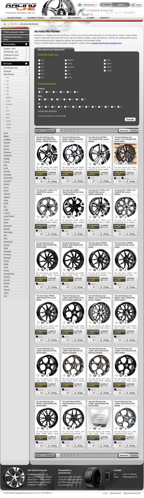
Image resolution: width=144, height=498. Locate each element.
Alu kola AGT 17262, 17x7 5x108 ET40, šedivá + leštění (46, 192)
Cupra (6, 146)
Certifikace (56, 18)
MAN (6, 222)
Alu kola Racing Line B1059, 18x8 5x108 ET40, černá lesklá (72, 245)
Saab (6, 264)
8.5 (71, 99)
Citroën (7, 143)
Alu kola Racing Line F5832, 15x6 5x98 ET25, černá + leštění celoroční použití (46, 140)
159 (41, 74)
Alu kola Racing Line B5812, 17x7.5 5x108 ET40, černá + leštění (99, 298)
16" (48, 92)
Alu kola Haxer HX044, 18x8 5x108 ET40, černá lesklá (72, 404)
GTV (68, 74)
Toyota (7, 290)
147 (41, 67)
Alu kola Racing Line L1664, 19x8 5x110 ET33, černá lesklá (46, 351)
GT (67, 71)
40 (113, 107)
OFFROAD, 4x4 (11, 52)
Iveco (6, 191)
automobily (72, 482)
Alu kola (7, 63)
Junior (68, 77)
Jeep (6, 200)
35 (87, 107)
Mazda (7, 229)
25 (40, 107)
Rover (6, 261)
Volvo (6, 293)
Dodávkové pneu (11, 55)
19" (69, 92)
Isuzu (6, 187)
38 (107, 107)
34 (81, 107)
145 (41, 60)
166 (41, 77)
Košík (138, 5)
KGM (6, 203)
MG (5, 235)
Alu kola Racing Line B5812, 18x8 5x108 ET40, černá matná (125, 298)
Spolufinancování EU (132, 493)
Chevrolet (8, 178)
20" (76, 92)
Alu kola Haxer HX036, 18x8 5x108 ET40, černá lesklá (46, 298)
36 (94, 107)
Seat (6, 267)
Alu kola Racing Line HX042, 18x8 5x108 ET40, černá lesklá (46, 404)
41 (119, 107)
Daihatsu (8, 155)
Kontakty (104, 18)
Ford (6, 168)
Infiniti (6, 184)
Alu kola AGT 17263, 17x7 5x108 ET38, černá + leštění (125, 192)
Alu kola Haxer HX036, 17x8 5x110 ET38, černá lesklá (124, 245)
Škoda (6, 283)
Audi (6, 133)
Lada (6, 210)
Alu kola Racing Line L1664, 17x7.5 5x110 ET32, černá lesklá (125, 351)
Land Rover (9, 216)
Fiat (5, 165)
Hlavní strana (14, 18)
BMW (6, 136)
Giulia (68, 64)
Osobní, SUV (10, 48)
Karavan (7, 71)
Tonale (107, 71)
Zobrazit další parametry (47, 111)
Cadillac (7, 139)
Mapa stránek (115, 493)
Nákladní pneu (10, 58)
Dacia (6, 149)
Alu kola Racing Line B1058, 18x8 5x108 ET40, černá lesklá (46, 245)
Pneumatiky (9, 44)
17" (55, 92)
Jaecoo (7, 194)
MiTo (107, 60)
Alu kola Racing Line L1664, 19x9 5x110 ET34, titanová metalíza (98, 351)
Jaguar (7, 197)
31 (53, 107)
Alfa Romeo (9, 74)
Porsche (7, 254)
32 (60, 107)
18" (62, 92)
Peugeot (7, 251)
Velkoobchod (89, 5)
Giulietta (69, 67)
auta (42, 477)
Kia (5, 207)
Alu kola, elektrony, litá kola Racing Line (19, 8)
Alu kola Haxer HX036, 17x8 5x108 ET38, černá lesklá (98, 245)
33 (74, 107)
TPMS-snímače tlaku (13, 32)
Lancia (7, 213)
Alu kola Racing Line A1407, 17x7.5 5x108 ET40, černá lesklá (126, 139)
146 (41, 64)
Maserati (8, 226)
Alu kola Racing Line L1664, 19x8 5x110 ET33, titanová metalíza (72, 351)
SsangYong (9, 274)
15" (41, 92)
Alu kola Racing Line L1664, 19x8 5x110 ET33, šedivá (125, 404)
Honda (7, 171)
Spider (107, 64)
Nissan (7, 245)
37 (100, 107)
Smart (6, 270)
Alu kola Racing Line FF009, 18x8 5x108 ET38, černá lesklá (98, 404)
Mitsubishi (8, 242)
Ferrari (7, 162)
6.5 (46, 99)
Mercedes (8, 232)
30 (47, 107)
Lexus (6, 219)
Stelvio (108, 67)
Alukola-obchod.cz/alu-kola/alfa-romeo (106, 43)
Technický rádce (35, 18)
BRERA (69, 60)
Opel (6, 248)
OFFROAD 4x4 (10, 68)
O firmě (90, 18)
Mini (5, 238)
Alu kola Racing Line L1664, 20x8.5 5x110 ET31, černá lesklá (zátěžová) (73, 298)
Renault (7, 258)
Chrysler (7, 181)
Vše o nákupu (74, 18)
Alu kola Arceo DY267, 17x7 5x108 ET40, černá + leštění (98, 139)
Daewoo (7, 152)
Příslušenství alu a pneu (12, 38)
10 (83, 99)
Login (105, 493)
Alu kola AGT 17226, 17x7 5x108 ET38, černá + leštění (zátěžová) (99, 192)
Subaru (7, 277)
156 (41, 71)
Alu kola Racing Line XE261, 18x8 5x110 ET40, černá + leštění (72, 139)
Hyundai (7, 175)
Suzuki (7, 280)
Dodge (7, 159)
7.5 (59, 99)
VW (5, 296)
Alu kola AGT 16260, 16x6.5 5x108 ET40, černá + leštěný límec (72, 192)
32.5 (67, 107)
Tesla (6, 286)
